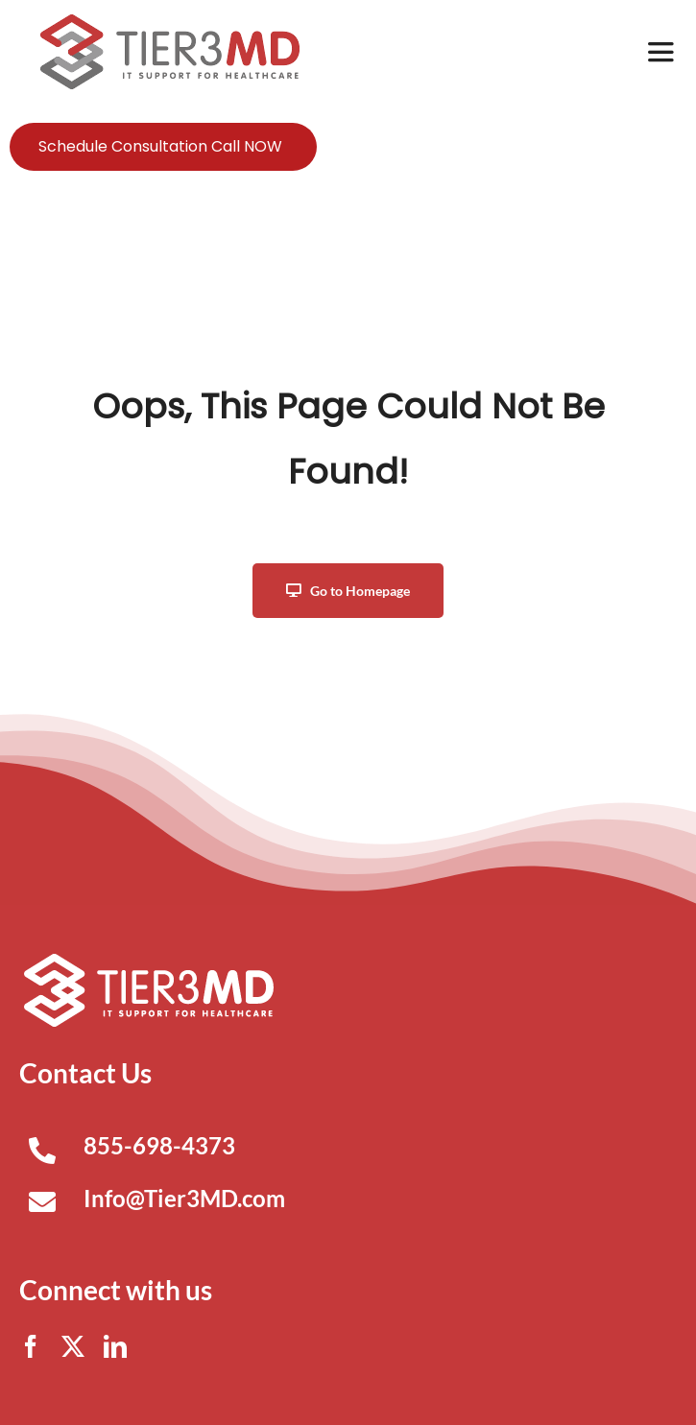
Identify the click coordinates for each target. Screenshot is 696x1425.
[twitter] (72, 1346)
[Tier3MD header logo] (170, 22)
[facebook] (30, 1346)
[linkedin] (115, 1346)
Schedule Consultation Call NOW (160, 146)
